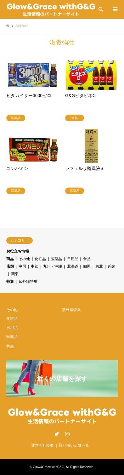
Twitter (56, 434)
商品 (10, 259)
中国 (22, 266)
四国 (87, 266)
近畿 (111, 266)
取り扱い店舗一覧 (74, 445)
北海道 (72, 266)
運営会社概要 (42, 445)
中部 (34, 266)
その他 (24, 259)
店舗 (10, 266)
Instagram (67, 434)
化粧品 (40, 259)
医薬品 (56, 259)
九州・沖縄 (52, 266)
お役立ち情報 (17, 251)
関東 (15, 274)
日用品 (72, 259)
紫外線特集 (28, 281)
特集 (10, 281)
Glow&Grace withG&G (48, 467)
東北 (99, 266)
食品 (87, 259)
